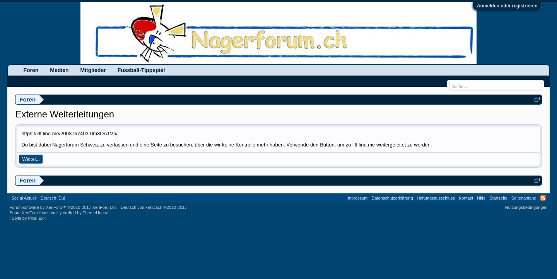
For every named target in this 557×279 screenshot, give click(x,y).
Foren (30, 70)
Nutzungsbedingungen (526, 207)
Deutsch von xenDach (154, 207)
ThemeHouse (95, 212)
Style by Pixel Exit (28, 218)
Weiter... (30, 159)
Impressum (357, 198)
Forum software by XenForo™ (63, 207)
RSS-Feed (543, 198)
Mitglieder (93, 70)
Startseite (498, 198)
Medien (59, 70)
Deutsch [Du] (53, 198)
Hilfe (481, 198)
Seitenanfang (523, 198)
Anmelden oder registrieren (507, 6)
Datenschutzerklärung (392, 198)
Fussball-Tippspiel (141, 70)
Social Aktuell (23, 198)
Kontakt (466, 198)
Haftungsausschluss (436, 198)
